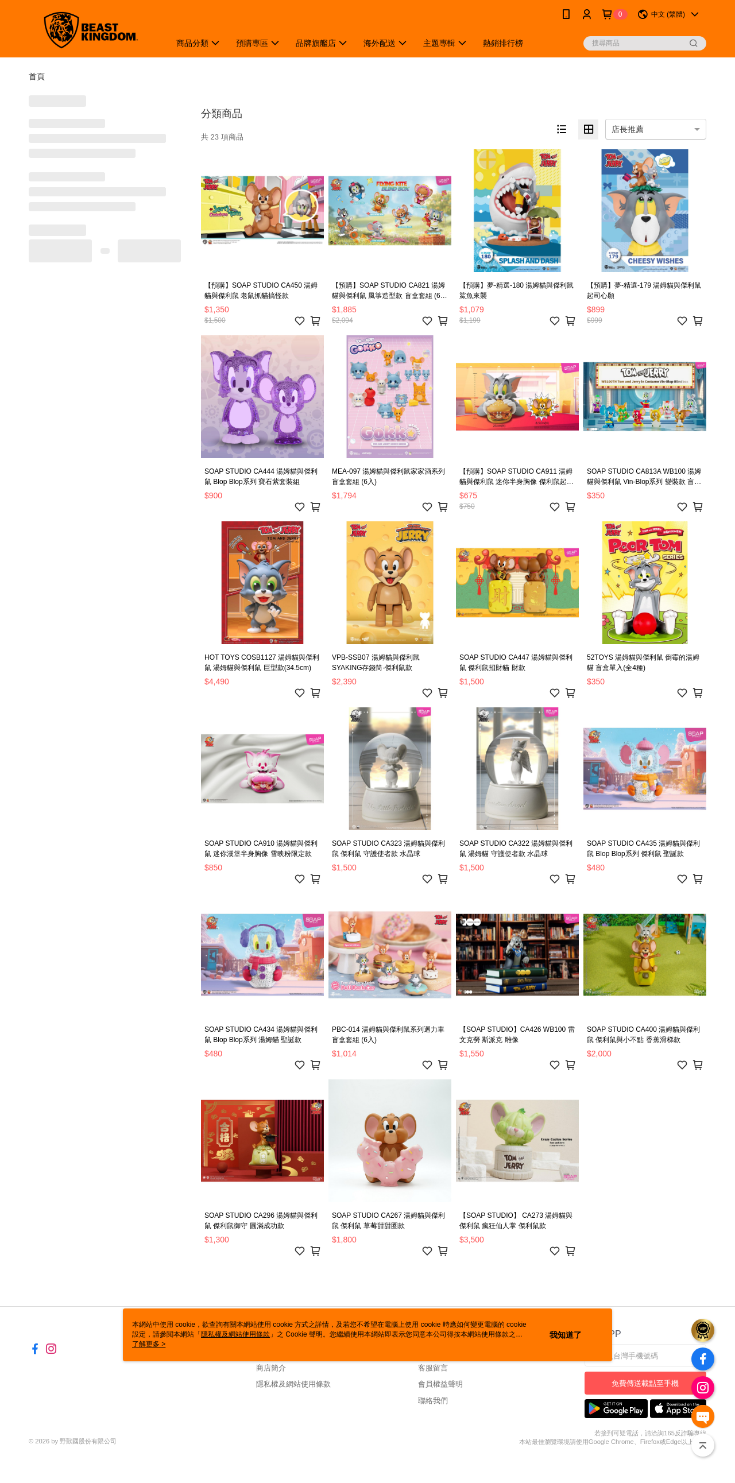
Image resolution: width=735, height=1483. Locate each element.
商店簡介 (271, 1368)
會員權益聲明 (440, 1384)
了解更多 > (148, 1344)
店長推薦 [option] (628, 129)
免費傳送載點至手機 (645, 1383)
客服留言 (433, 1368)
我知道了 (566, 1334)
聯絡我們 (433, 1400)
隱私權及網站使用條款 (293, 1384)
